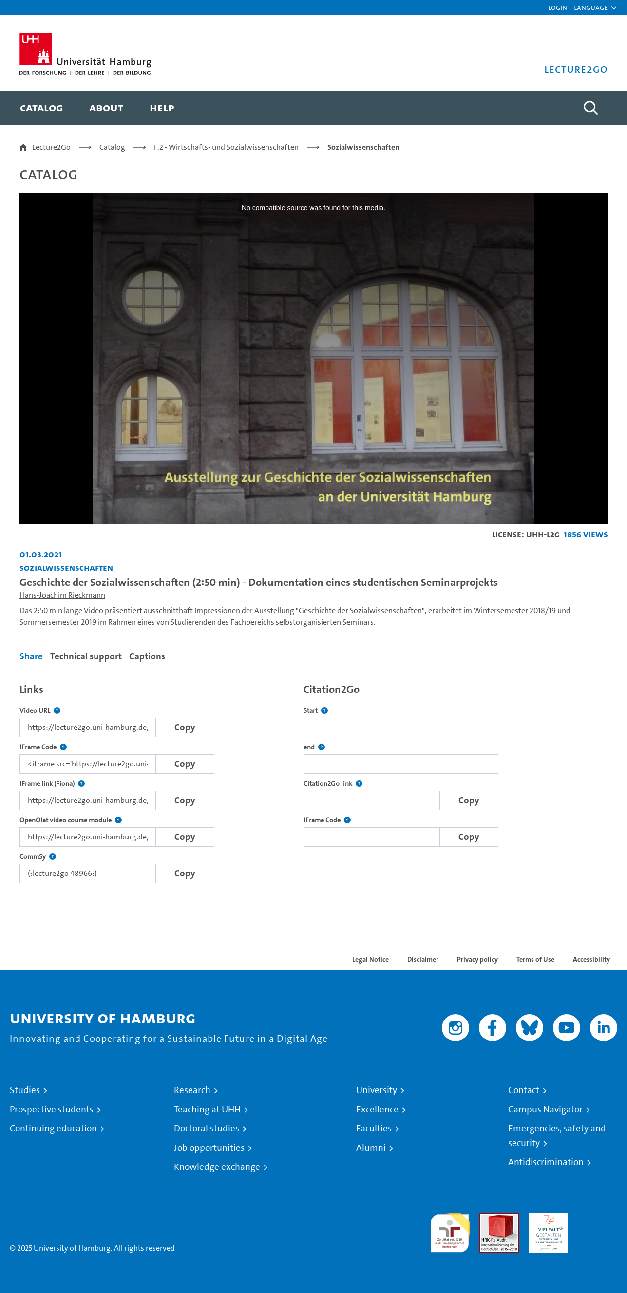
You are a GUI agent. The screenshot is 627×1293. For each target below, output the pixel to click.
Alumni (371, 1148)
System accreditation (597, 1225)
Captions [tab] (147, 656)
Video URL (39, 711)
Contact (523, 1090)
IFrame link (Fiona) (52, 784)
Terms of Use (535, 959)
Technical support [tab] (86, 656)
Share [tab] (31, 656)
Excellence (377, 1109)
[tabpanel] (313, 780)
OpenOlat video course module (70, 820)
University (376, 1090)
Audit (488, 1219)
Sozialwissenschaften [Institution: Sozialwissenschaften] (66, 568)
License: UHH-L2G (526, 534)
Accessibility (591, 959)
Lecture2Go (51, 147)
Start (316, 711)
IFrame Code (43, 747)
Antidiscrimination (546, 1162)
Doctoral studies (206, 1128)
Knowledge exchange (217, 1167)
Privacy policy (477, 959)
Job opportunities (209, 1148)
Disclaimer (422, 959)
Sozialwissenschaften (363, 147)
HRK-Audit (546, 1219)
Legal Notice (370, 959)
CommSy (37, 857)
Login (557, 7)
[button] (591, 7)
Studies (25, 1090)
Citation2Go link (333, 784)
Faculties (374, 1128)
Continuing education (53, 1128)
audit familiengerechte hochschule (450, 1230)
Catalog (112, 147)
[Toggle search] (591, 108)
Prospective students (52, 1109)
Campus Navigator (545, 1109)
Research (192, 1090)
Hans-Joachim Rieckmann (62, 595)
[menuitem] (41, 108)
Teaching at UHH (207, 1109)
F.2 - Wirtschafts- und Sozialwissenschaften (226, 147)
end (314, 747)
